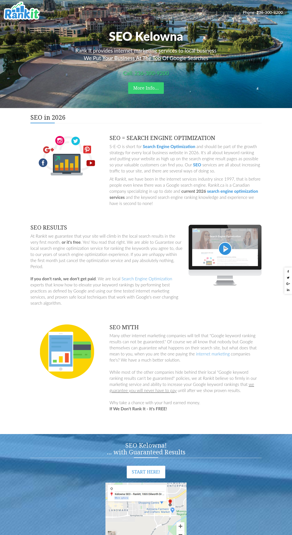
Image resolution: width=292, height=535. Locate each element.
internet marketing (213, 353)
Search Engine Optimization (146, 278)
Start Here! (146, 471)
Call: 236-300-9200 (146, 73)
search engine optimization (232, 191)
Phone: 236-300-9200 (263, 12)
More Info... (146, 88)
